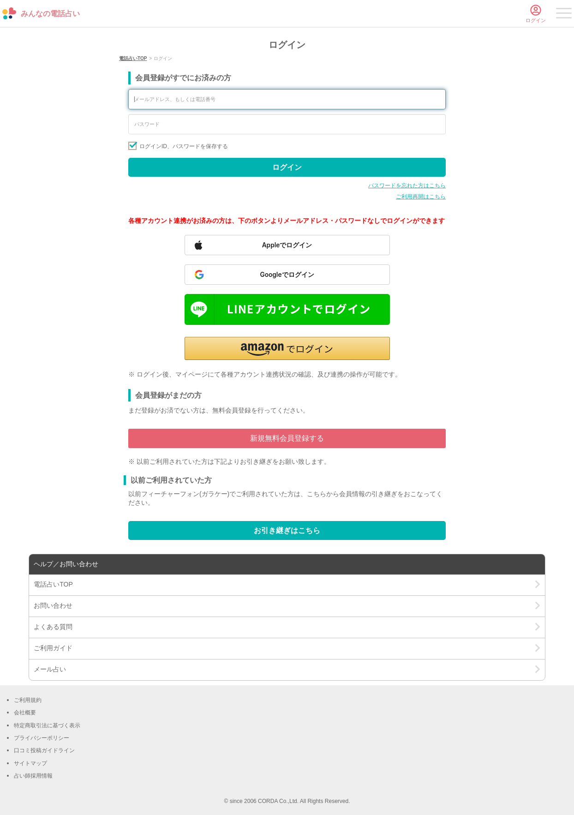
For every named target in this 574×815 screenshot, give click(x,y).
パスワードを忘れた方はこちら (407, 185)
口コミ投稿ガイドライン (44, 750)
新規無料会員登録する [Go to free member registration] (287, 438)
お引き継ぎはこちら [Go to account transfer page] (287, 530)
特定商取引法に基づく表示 (47, 725)
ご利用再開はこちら (421, 196)
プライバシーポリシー (41, 738)
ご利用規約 (28, 700)
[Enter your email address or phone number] (287, 99)
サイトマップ (30, 763)
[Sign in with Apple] (287, 245)
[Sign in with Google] (287, 274)
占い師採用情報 (33, 776)
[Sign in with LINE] (287, 309)
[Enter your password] (287, 124)
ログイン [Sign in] (287, 167)
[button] (287, 348)
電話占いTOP (133, 58)
